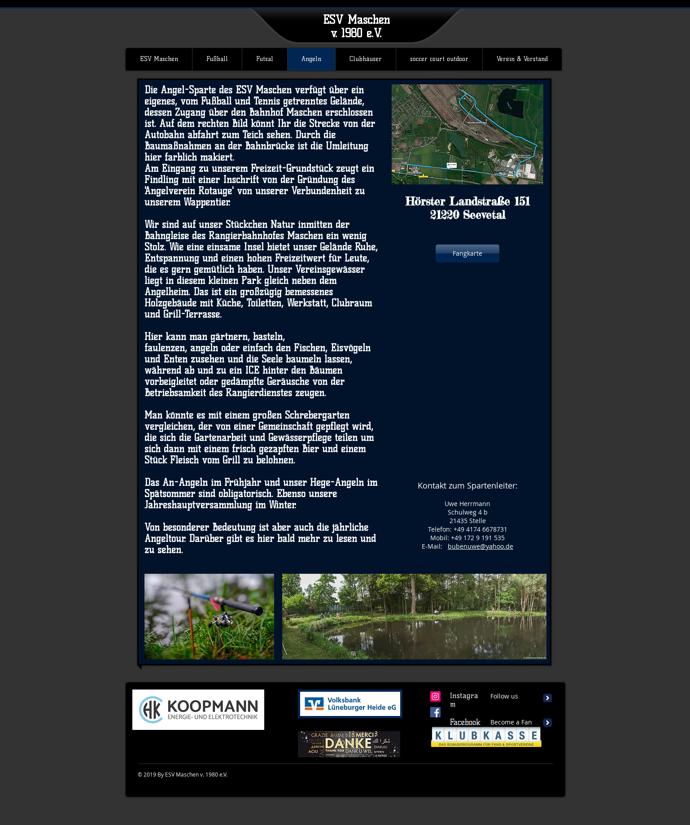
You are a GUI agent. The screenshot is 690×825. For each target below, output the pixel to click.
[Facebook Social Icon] (435, 712)
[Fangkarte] (467, 253)
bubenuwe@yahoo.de (480, 546)
